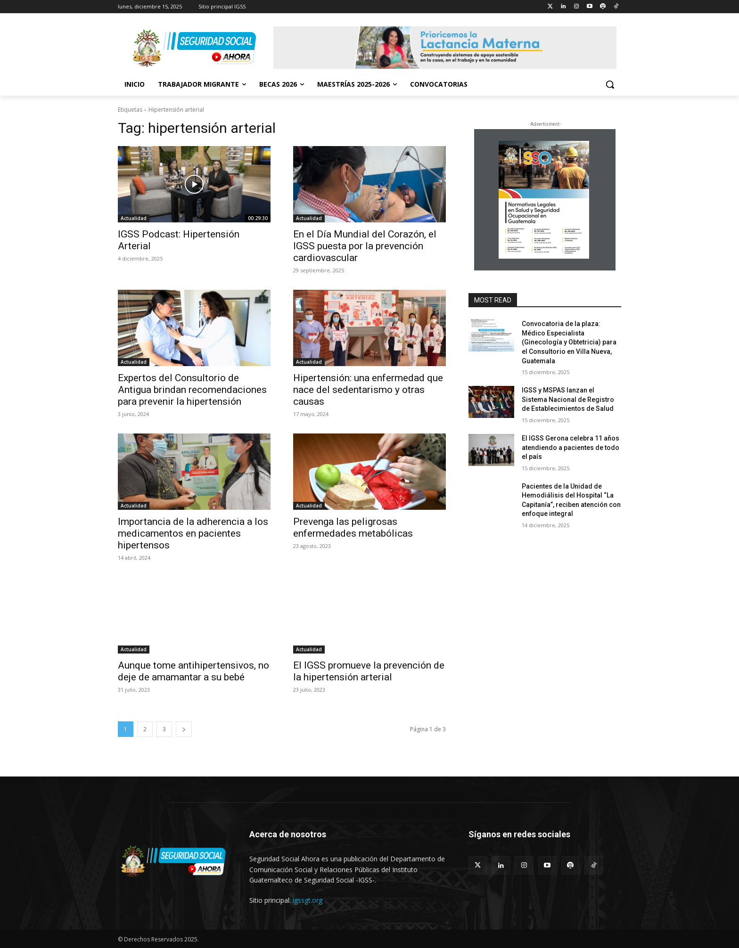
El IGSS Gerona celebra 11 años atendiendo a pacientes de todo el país (571, 447)
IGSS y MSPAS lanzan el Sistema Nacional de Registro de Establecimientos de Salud (568, 399)
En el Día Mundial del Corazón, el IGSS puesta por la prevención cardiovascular (364, 246)
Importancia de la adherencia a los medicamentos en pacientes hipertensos (193, 533)
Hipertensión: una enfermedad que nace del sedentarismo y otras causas (368, 389)
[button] (610, 84)
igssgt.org (307, 900)
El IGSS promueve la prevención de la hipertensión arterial (368, 671)
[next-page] (184, 729)
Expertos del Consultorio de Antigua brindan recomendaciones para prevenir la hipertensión (192, 389)
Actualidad (134, 218)
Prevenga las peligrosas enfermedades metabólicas (353, 527)
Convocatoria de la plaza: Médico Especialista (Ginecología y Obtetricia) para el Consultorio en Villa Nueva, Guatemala (569, 342)
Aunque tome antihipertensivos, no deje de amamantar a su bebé (193, 671)
